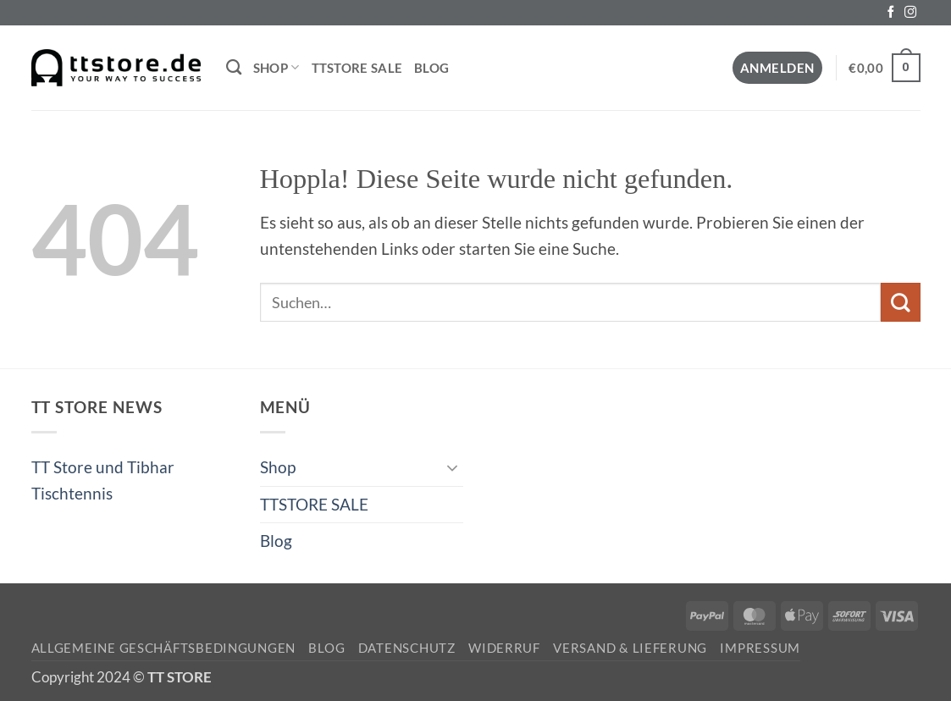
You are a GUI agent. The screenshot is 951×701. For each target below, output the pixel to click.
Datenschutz (407, 648)
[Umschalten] (453, 467)
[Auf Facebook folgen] (891, 12)
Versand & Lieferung (630, 648)
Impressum (760, 648)
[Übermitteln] (901, 302)
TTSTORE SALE (357, 67)
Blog (431, 67)
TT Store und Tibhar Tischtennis (102, 479)
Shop (276, 67)
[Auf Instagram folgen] (910, 12)
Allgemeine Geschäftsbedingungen (163, 648)
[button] (777, 68)
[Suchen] (233, 68)
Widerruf (504, 648)
